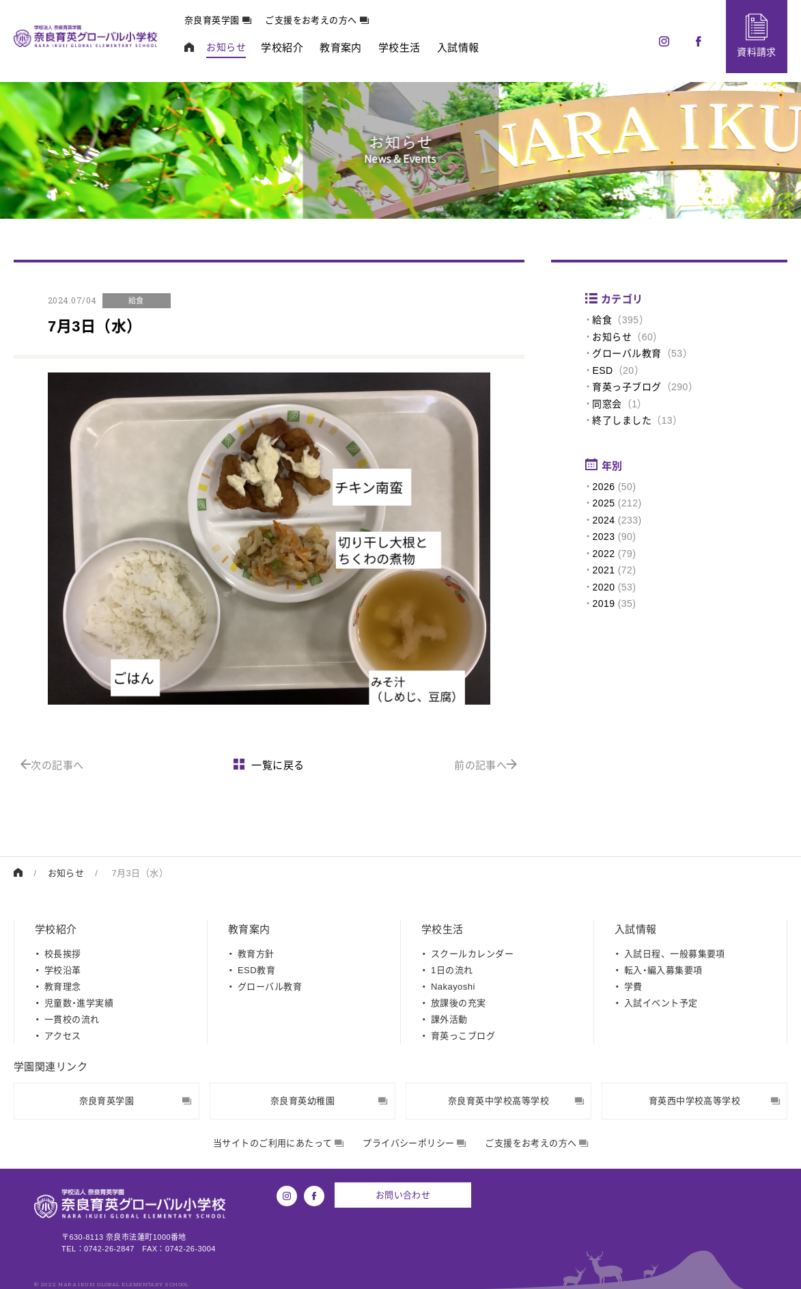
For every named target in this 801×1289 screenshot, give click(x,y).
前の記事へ (486, 765)
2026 (603, 486)
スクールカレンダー (472, 954)
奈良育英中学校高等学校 (516, 1101)
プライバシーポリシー (414, 1143)
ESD (602, 370)
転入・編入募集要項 (663, 970)
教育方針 (256, 954)
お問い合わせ (403, 1195)
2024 (603, 520)
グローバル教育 (626, 353)
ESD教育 (256, 970)
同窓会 (606, 403)
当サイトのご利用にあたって (278, 1143)
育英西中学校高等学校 (714, 1101)
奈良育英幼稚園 (329, 1101)
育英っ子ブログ (626, 386)
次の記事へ (52, 765)
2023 (603, 536)
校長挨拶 (62, 954)
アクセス (62, 1036)
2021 (603, 570)
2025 (603, 503)
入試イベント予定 (661, 1003)
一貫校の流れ (72, 1019)
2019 (603, 603)
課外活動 (449, 1019)
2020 (603, 587)
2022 (603, 553)
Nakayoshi (453, 986)
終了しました (621, 420)
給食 (602, 319)
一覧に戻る (269, 765)
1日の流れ (452, 970)
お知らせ (612, 336)
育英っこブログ (463, 1036)
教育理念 (62, 986)
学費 (633, 986)
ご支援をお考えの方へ (317, 20)
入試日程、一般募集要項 (674, 954)
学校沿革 (62, 970)
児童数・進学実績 (78, 1003)
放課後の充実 (458, 1003)
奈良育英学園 (217, 20)
